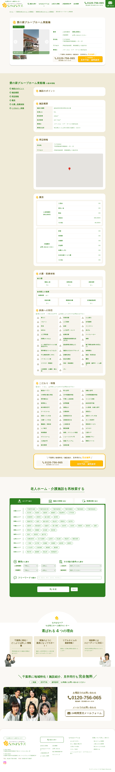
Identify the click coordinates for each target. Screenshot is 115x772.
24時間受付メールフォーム (86, 713)
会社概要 (76, 3)
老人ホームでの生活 (99, 746)
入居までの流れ (74, 746)
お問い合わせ (56, 748)
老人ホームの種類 (99, 741)
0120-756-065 (66, 58)
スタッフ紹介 (74, 749)
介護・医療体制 (18, 104)
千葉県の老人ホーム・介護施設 (25, 11)
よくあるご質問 (44, 755)
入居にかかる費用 (99, 743)
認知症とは (97, 749)
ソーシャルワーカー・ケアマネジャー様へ (81, 752)
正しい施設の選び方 (76, 743)
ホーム (11, 11)
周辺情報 (15, 96)
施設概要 (15, 92)
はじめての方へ (74, 741)
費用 (13, 100)
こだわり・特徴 (18, 108)
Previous (16, 41)
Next (46, 41)
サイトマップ (56, 754)
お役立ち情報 (56, 3)
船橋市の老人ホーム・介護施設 (45, 11)
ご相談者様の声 (66, 3)
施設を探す (33, 3)
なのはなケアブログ (45, 749)
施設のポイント (18, 88)
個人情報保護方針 (57, 751)
